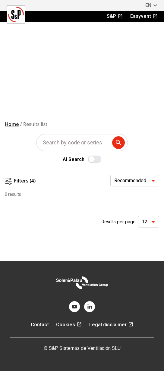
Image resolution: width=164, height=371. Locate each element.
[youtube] (74, 306)
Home (12, 124)
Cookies (69, 324)
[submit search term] (119, 142)
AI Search (73, 159)
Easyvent (144, 16)
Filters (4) (20, 181)
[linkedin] (89, 306)
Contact (40, 324)
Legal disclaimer (111, 324)
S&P (115, 16)
